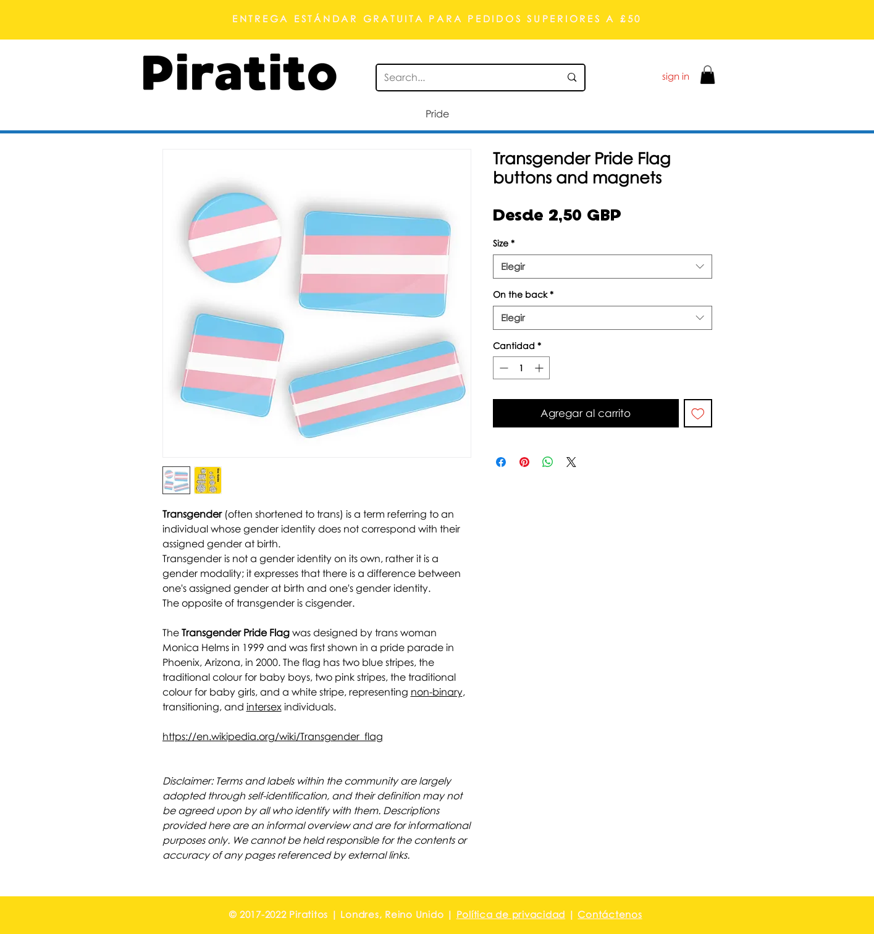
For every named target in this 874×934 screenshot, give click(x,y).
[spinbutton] (521, 368)
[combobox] (602, 267)
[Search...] (463, 77)
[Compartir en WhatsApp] (547, 462)
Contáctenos (610, 914)
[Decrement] (502, 368)
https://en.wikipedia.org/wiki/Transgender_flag (272, 736)
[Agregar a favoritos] (698, 413)
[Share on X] (571, 462)
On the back (523, 294)
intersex (264, 706)
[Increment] (540, 368)
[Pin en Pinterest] (524, 462)
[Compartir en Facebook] (501, 462)
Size (504, 243)
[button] (707, 74)
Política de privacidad (511, 914)
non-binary (437, 692)
